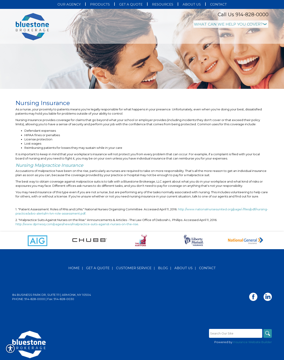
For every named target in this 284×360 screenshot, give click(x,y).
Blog (163, 268)
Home (74, 268)
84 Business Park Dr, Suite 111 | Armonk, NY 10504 (51, 294)
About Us (183, 268)
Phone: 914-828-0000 (28, 299)
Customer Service (134, 268)
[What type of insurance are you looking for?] (230, 24)
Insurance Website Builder (252, 342)
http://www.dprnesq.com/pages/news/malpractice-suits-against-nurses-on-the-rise (77, 224)
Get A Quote (98, 268)
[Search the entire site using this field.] (235, 333)
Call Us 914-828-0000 (243, 15)
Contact (207, 268)
